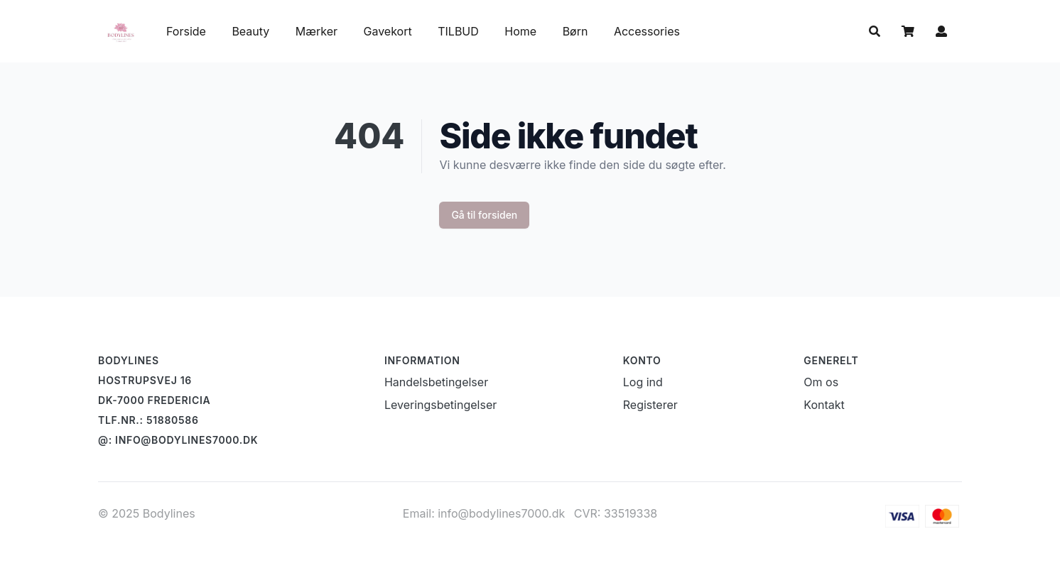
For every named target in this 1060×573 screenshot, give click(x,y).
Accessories (647, 31)
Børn (577, 31)
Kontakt (824, 405)
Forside (186, 31)
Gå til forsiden (484, 215)
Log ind (643, 382)
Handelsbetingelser (436, 382)
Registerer (650, 405)
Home (520, 31)
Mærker (316, 31)
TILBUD (458, 31)
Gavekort (390, 31)
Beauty (250, 31)
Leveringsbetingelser (440, 405)
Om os (821, 382)
